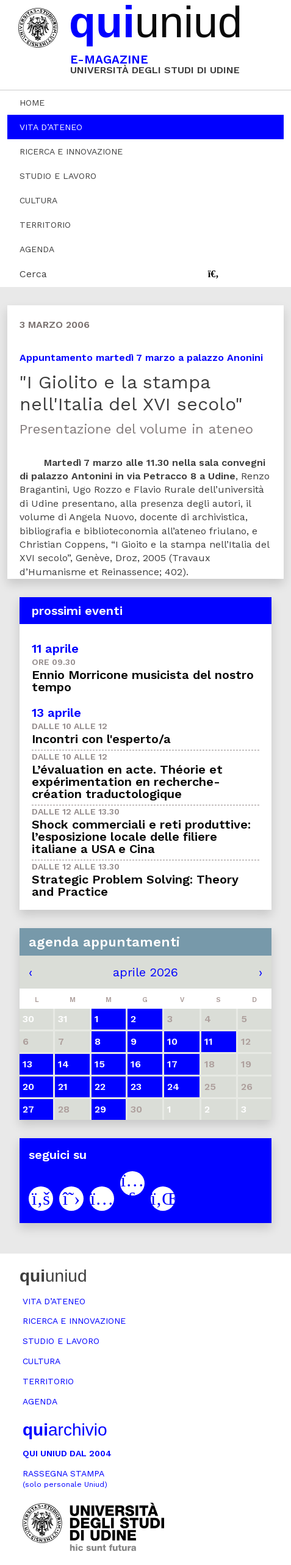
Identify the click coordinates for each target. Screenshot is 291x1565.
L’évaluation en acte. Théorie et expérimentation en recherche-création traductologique (127, 781)
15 (100, 1064)
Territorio (45, 225)
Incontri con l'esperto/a (101, 739)
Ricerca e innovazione (71, 151)
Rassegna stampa (65, 1479)
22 (100, 1086)
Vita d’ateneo (51, 127)
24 (173, 1086)
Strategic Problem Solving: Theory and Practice (135, 885)
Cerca (33, 274)
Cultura (38, 200)
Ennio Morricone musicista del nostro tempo (143, 680)
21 (63, 1086)
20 (28, 1086)
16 (136, 1064)
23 (136, 1086)
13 (27, 1064)
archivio (65, 1429)
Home (32, 102)
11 (208, 1041)
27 (28, 1109)
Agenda (37, 249)
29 (100, 1109)
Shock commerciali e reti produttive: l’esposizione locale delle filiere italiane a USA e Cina (141, 836)
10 (172, 1041)
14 (63, 1064)
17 (172, 1064)
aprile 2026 (145, 972)
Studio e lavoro (58, 176)
